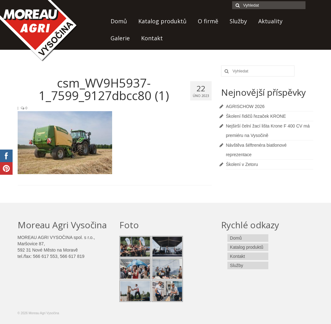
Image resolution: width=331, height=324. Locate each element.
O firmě (208, 21)
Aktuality (270, 21)
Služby (238, 21)
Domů (119, 21)
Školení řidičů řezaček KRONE (256, 116)
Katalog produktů (162, 21)
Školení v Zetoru (242, 164)
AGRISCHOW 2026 (245, 106)
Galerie (120, 38)
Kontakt (152, 38)
